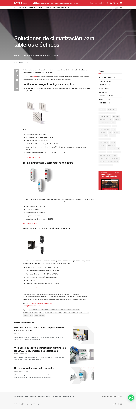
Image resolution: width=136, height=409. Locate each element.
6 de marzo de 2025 (20, 353)
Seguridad (102, 119)
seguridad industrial (105, 155)
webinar (106, 129)
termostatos (28, 315)
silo (115, 155)
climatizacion (54, 310)
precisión (102, 145)
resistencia (49, 312)
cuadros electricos (30, 312)
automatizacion (104, 122)
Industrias (32, 7)
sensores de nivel (104, 126)
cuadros (76, 310)
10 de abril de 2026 (20, 333)
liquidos (116, 132)
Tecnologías (103, 103)
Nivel (114, 109)
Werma (113, 129)
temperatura (84, 312)
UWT (109, 109)
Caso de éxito (114, 158)
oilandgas (102, 148)
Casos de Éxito (50, 7)
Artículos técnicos (106, 77)
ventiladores (39, 315)
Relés (109, 152)
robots (113, 142)
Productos (22, 7)
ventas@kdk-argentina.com (32, 306)
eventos (112, 135)
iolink (114, 126)
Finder (30, 55)
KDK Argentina (103, 142)
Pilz (100, 129)
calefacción (33, 310)
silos (101, 135)
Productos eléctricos (39, 55)
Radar (113, 113)
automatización (104, 113)
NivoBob (102, 161)
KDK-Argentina (18, 396)
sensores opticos (104, 139)
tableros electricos (70, 312)
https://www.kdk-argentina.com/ (41, 303)
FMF (110, 132)
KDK (106, 135)
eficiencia (117, 152)
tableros (58, 312)
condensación (66, 310)
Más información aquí (33, 157)
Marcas (40, 7)
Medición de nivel (104, 116)
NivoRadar (116, 116)
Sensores (102, 109)
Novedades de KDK (63, 7)
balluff (110, 119)
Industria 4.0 (103, 85)
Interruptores (103, 158)
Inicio (15, 7)
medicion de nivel (113, 148)
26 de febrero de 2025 (21, 371)
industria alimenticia (105, 165)
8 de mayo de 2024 (20, 55)
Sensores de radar (112, 161)
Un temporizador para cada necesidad (34, 368)
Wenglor (117, 119)
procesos (102, 152)
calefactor (44, 310)
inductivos (102, 132)
